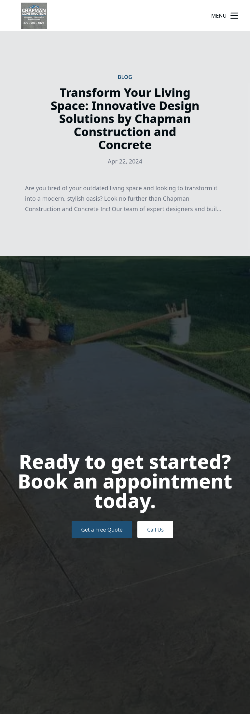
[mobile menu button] (234, 15)
